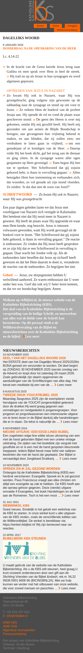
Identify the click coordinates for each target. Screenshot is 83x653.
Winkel (40, 26)
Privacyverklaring (14, 634)
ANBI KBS (10, 622)
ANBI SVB (10, 626)
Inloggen (72, 26)
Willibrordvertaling (67, 30)
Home (56, 26)
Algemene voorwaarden (19, 630)
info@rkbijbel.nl (17, 615)
